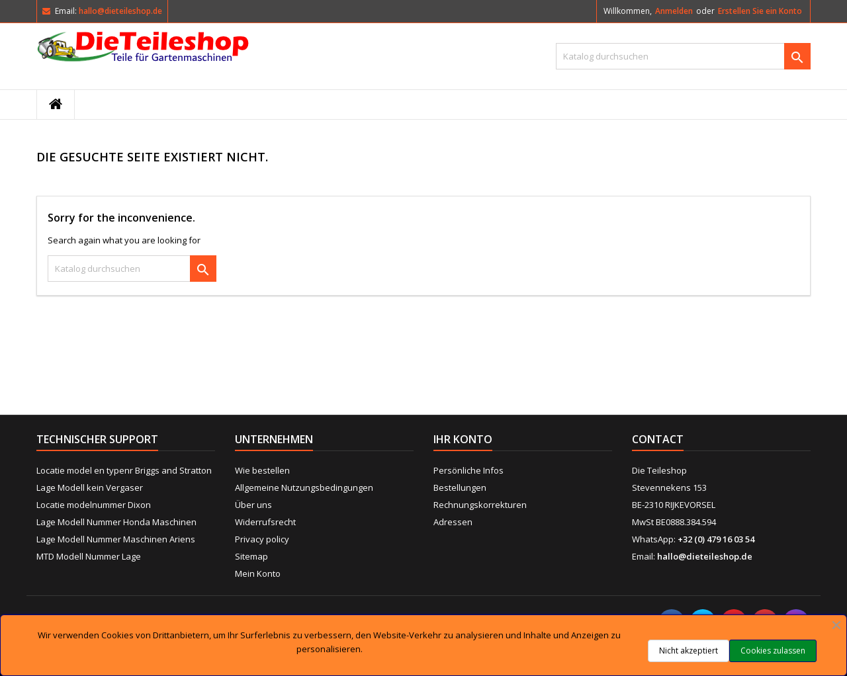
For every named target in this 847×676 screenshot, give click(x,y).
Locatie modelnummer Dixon (93, 505)
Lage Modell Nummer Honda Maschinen (116, 522)
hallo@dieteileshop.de (120, 11)
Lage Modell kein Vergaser (89, 487)
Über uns (253, 505)
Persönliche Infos (468, 470)
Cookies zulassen (772, 650)
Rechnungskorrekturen (480, 505)
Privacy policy (262, 539)
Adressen (452, 522)
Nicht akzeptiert (688, 650)
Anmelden (674, 11)
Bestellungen (459, 487)
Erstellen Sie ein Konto (760, 11)
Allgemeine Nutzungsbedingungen (304, 487)
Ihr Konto (462, 439)
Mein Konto (258, 573)
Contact (658, 439)
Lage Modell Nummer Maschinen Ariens (115, 539)
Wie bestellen (262, 470)
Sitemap (251, 556)
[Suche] (683, 56)
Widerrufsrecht (265, 522)
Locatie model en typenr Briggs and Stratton (124, 470)
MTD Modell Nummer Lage (88, 556)
